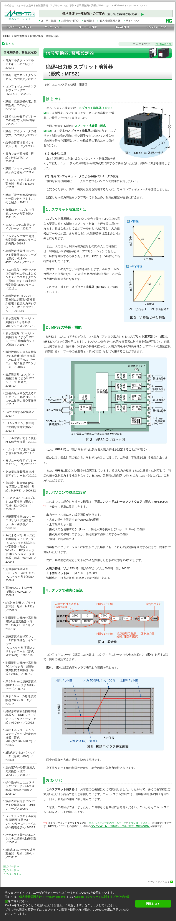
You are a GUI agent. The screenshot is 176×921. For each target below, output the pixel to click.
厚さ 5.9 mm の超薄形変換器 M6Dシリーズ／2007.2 (20, 700)
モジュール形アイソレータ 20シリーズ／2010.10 (21, 462)
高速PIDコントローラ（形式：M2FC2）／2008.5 (19, 591)
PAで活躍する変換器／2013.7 (19, 413)
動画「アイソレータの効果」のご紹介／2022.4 (21, 170)
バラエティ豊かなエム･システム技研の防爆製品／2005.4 (21, 838)
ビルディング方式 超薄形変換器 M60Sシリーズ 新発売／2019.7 (20, 239)
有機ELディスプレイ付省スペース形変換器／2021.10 (19, 213)
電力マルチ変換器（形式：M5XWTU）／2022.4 (19, 157)
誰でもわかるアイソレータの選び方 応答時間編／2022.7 (21, 120)
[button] (68, 917)
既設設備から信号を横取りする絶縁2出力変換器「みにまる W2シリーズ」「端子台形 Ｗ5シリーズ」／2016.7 (21, 359)
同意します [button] (153, 903)
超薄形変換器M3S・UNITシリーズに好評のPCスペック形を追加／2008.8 (20, 574)
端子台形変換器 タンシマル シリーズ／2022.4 (20, 144)
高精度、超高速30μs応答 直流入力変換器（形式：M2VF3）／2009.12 (20, 486)
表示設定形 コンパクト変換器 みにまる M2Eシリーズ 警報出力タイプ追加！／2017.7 (20, 339)
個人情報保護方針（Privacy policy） (42, 896)
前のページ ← (11, 866)
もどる (9, 43)
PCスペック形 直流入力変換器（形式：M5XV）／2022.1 (20, 183)
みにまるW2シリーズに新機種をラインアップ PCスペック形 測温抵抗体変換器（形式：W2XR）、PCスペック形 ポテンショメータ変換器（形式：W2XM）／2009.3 (20, 548)
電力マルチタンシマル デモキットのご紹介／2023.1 (19, 64)
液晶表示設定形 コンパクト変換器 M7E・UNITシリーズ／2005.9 (20, 804)
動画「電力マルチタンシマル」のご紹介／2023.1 (21, 77)
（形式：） (120, 826)
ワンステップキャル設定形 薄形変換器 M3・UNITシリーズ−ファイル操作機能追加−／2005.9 (21, 821)
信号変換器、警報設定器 (44, 36)
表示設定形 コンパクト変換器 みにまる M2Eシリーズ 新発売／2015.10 (20, 380)
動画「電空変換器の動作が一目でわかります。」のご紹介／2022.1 (21, 198)
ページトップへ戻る (158, 882)
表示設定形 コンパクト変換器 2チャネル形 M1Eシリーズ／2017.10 (20, 322)
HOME (7, 36)
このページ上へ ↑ (13, 874)
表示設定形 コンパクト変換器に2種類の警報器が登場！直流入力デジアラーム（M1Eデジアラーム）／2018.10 (21, 303)
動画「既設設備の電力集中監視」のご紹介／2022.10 (21, 105)
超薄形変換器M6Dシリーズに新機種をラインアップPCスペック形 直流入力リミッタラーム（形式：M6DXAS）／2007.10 (21, 646)
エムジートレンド (20, 17)
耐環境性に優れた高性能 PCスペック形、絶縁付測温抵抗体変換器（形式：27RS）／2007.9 (21, 668)
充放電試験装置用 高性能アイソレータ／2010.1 (21, 473)
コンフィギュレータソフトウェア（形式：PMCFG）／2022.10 (21, 90)
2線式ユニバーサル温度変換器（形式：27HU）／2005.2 (20, 853)
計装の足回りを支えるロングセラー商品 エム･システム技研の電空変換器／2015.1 (21, 399)
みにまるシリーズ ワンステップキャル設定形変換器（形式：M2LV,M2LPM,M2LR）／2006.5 (21, 737)
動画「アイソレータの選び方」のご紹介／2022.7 (21, 133)
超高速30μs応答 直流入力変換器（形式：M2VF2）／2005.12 (20, 771)
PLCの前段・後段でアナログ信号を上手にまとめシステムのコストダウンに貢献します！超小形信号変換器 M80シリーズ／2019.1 (21, 279)
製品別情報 (20, 36)
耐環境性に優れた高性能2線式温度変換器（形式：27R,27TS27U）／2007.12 (21, 623)
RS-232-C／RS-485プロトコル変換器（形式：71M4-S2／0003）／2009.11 (20, 503)
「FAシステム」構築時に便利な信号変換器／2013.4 (19, 426)
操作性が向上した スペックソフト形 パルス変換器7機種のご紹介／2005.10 (20, 788)
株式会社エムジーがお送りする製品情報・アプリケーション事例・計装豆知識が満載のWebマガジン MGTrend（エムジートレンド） (76, 5)
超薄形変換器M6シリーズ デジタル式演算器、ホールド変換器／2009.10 (20, 522)
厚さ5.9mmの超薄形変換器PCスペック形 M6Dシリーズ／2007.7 (21, 685)
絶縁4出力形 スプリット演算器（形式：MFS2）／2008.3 (20, 606)
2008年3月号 (163, 44)
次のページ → (11, 870)
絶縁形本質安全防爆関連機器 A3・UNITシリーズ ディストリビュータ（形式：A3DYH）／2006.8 (21, 717)
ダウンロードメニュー (140, 823)
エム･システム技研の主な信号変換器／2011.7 (20, 451)
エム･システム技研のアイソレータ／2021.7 (20, 226)
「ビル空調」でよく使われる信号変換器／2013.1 (21, 439)
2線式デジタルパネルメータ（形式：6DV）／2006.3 (20, 756)
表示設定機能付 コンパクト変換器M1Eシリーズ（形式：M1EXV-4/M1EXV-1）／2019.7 (21, 256)
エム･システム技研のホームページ (107, 823)
